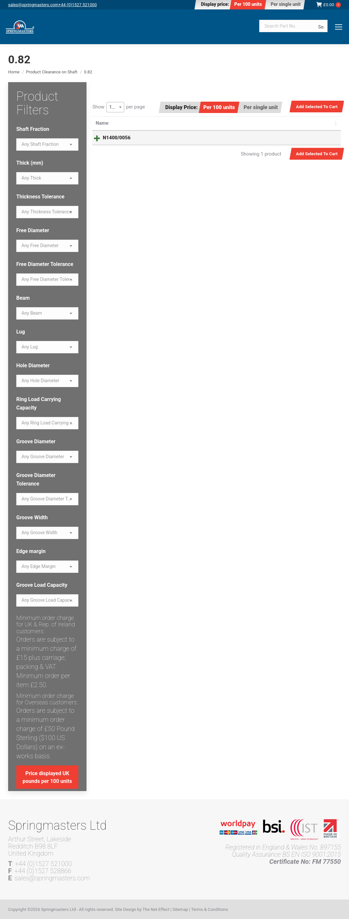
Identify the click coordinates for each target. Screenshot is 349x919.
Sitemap (180, 909)
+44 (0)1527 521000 (78, 4)
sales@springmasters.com (33, 4)
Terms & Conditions (209, 909)
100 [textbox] (113, 107)
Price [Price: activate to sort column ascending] (218, 123)
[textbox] (40, 144)
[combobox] (115, 107)
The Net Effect (155, 909)
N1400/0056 (109, 138)
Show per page (118, 107)
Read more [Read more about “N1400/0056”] (310, 138)
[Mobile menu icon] (338, 26)
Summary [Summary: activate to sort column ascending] (166, 123)
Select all (319, 123)
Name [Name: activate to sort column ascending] (102, 123)
